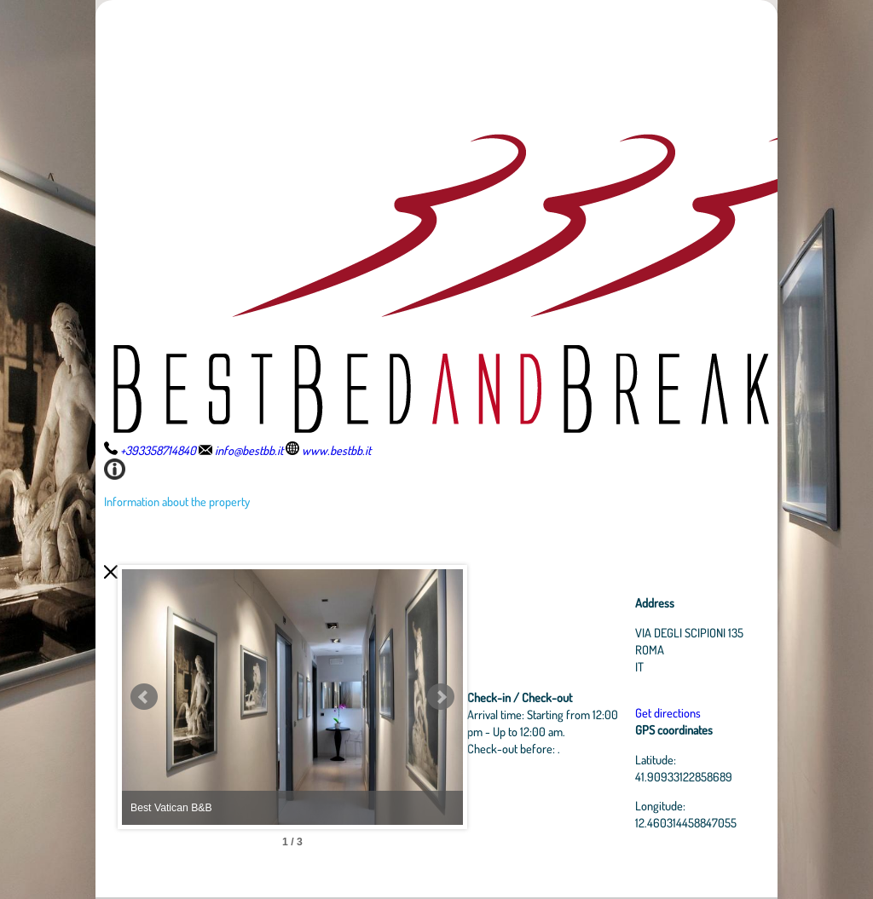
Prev (144, 697)
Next (440, 697)
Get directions (668, 712)
